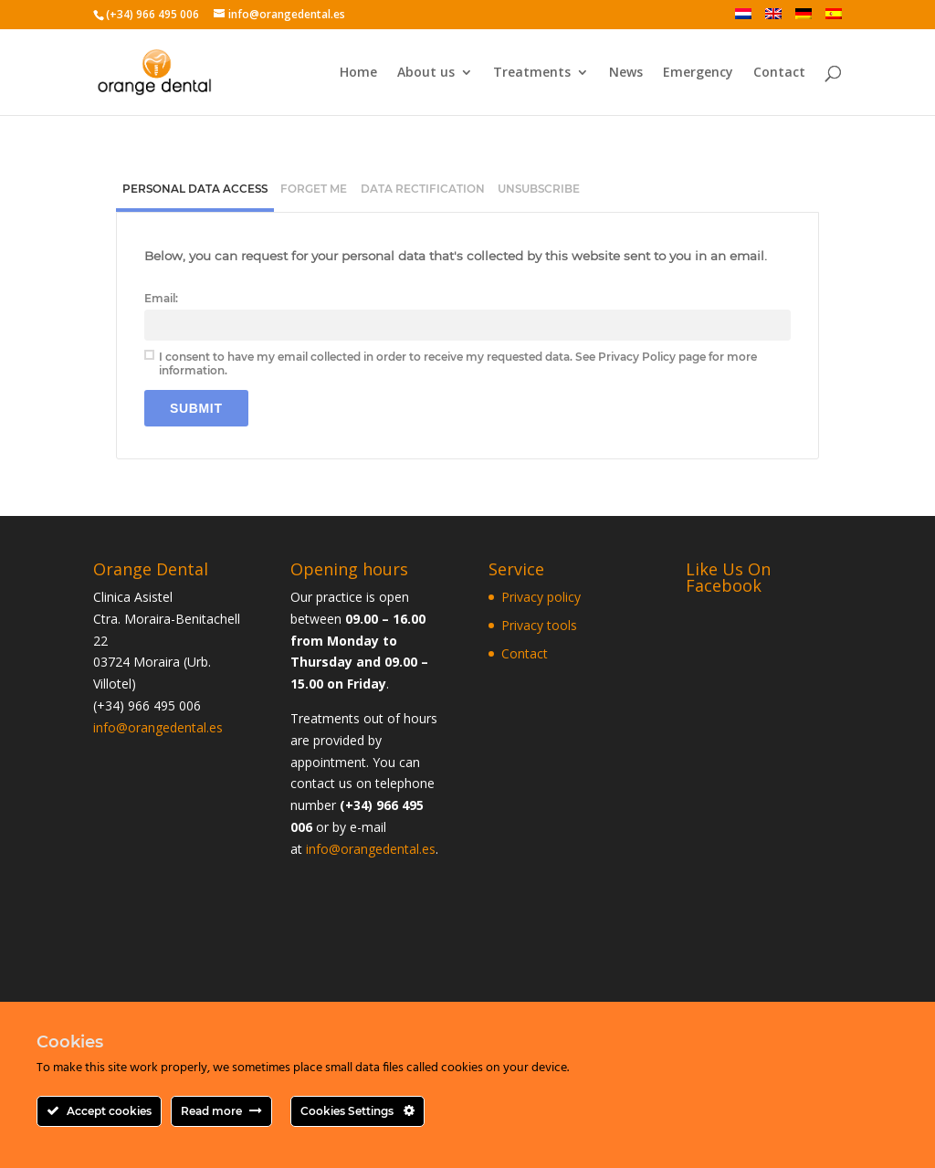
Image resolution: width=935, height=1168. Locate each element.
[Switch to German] (803, 18)
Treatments (532, 73)
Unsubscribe (539, 188)
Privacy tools (539, 625)
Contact (779, 73)
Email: (161, 298)
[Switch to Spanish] (833, 18)
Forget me (313, 188)
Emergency (698, 73)
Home (358, 73)
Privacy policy (541, 596)
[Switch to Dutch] (743, 18)
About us (426, 73)
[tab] (195, 191)
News (626, 73)
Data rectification (423, 188)
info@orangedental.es (158, 727)
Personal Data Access (195, 188)
